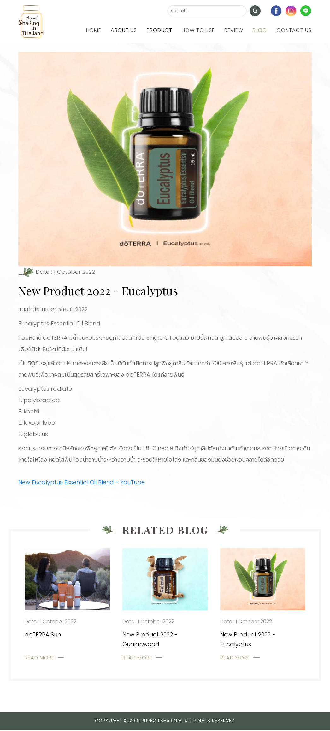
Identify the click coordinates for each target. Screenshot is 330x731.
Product (160, 30)
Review (234, 30)
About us (124, 30)
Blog (260, 30)
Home (94, 30)
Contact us (294, 30)
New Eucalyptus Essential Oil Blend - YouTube (81, 482)
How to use (198, 30)
